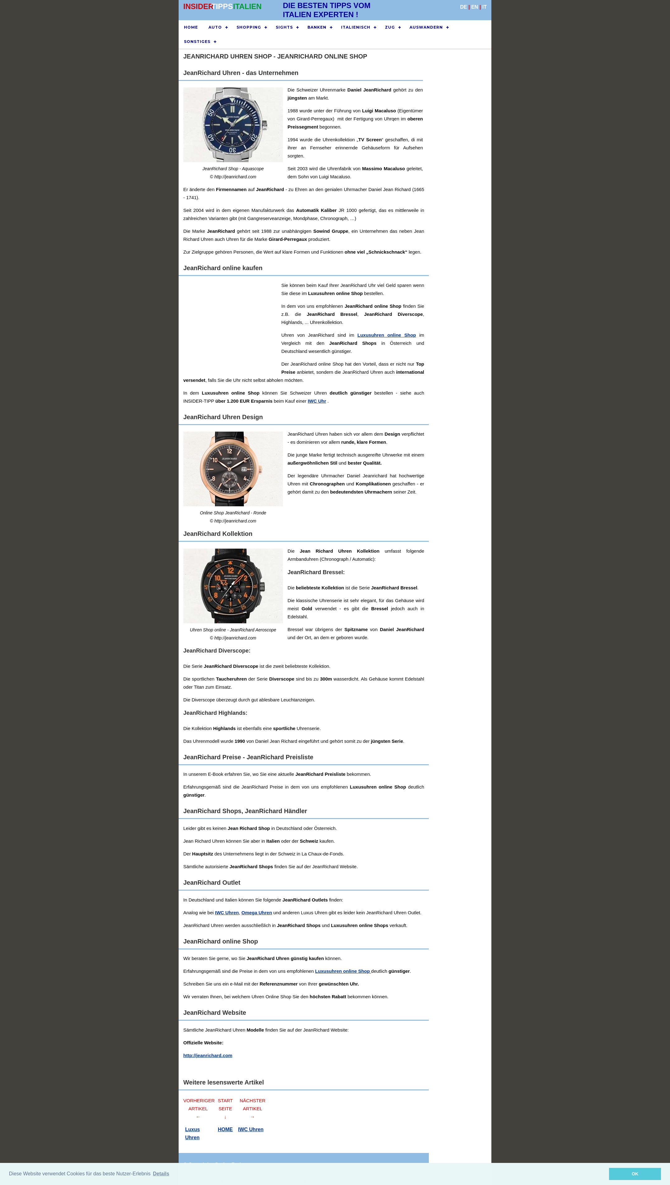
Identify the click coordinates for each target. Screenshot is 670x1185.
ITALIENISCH (355, 27)
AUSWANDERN (426, 27)
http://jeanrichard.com (207, 1055)
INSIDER (198, 6)
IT (484, 7)
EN (474, 7)
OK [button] (635, 1173)
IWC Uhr (317, 401)
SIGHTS (284, 27)
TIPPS (222, 6)
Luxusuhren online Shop (343, 971)
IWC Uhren (227, 912)
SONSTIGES (197, 41)
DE (463, 7)
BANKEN (316, 27)
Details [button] (161, 1173)
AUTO (215, 27)
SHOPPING (249, 27)
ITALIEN (247, 6)
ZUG (390, 27)
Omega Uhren (256, 912)
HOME (191, 27)
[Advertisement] (370, 324)
